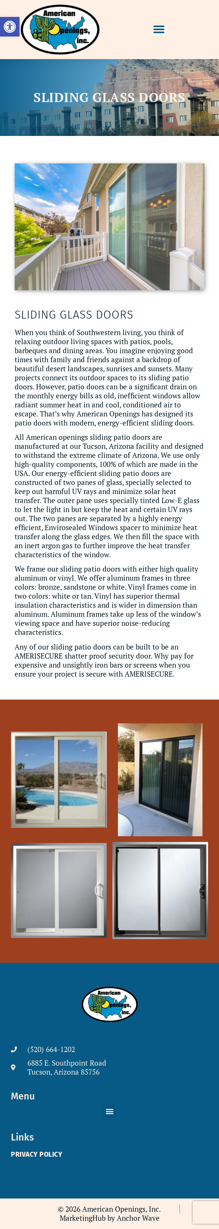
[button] (159, 29)
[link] (10, 27)
